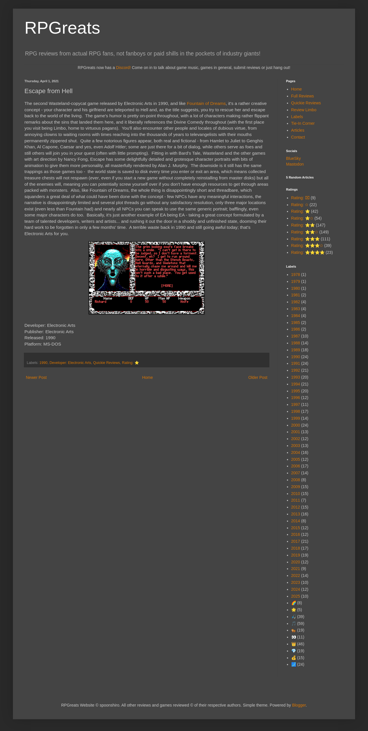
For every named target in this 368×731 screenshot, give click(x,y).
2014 (295, 521)
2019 (295, 555)
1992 (295, 370)
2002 (295, 438)
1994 (295, 384)
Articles (297, 130)
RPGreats (62, 27)
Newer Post (36, 377)
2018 (295, 548)
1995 (295, 391)
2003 (295, 445)
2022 (295, 575)
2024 (295, 589)
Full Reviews (302, 96)
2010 (295, 493)
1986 (295, 329)
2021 (295, 568)
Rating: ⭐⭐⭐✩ (307, 245)
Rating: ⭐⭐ (303, 225)
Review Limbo (304, 110)
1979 (295, 281)
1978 (295, 274)
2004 (295, 452)
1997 (295, 404)
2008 (295, 479)
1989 (295, 350)
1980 (295, 288)
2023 (295, 582)
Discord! (123, 67)
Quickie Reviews (106, 363)
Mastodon (295, 164)
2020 (295, 562)
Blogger (299, 705)
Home (147, 377)
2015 (295, 527)
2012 (295, 507)
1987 (295, 336)
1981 (295, 295)
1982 (295, 302)
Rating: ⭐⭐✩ (304, 232)
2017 (295, 541)
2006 (295, 466)
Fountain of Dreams (206, 103)
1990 (43, 363)
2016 (295, 534)
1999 (295, 418)
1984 (295, 315)
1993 (295, 377)
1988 (295, 343)
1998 (295, 411)
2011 (295, 500)
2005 (295, 459)
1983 (295, 308)
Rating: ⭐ (130, 363)
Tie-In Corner (303, 123)
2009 (295, 486)
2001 (295, 431)
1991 (295, 363)
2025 (295, 596)
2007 (295, 473)
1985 (295, 322)
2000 (295, 425)
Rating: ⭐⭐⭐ (305, 239)
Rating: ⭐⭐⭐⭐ (308, 252)
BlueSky (293, 158)
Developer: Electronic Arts (70, 363)
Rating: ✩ (299, 204)
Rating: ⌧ (300, 197)
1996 (295, 397)
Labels (297, 116)
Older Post (257, 377)
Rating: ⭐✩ (302, 218)
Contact (298, 137)
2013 (295, 514)
